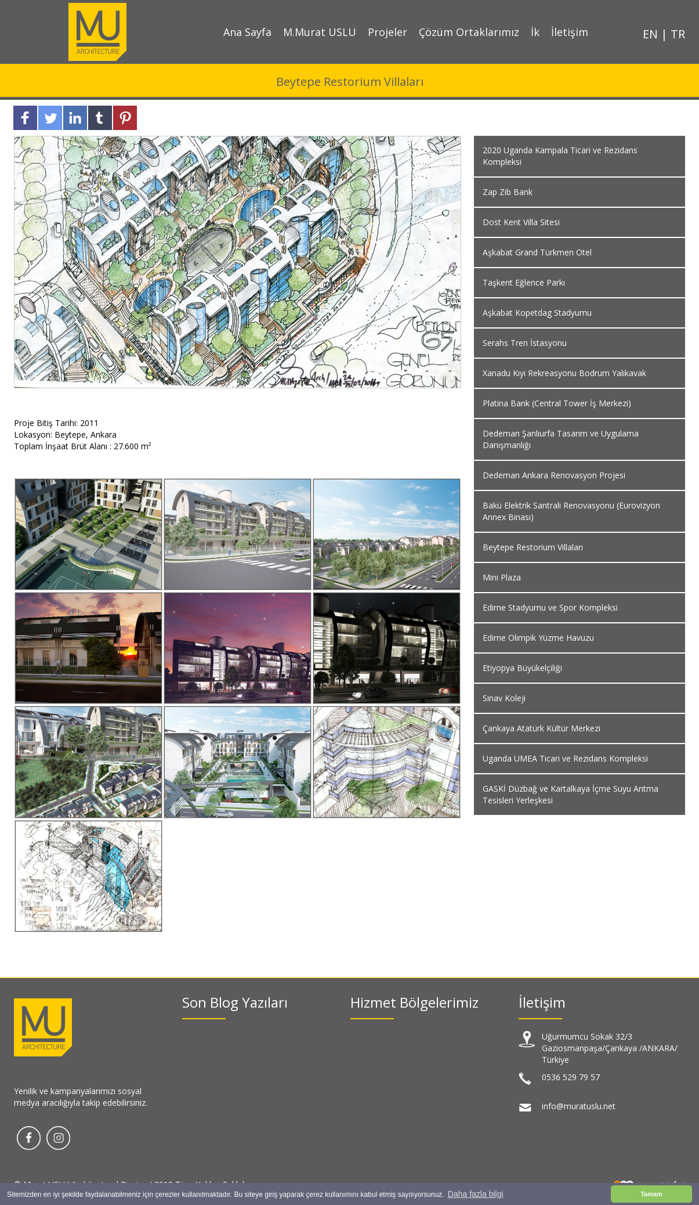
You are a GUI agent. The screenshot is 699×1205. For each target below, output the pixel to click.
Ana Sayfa (247, 32)
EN (652, 34)
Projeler (387, 32)
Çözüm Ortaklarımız (469, 32)
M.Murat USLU (319, 32)
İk (535, 32)
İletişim (569, 32)
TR (678, 34)
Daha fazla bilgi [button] (476, 1194)
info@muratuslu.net (578, 1106)
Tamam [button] (651, 1193)
